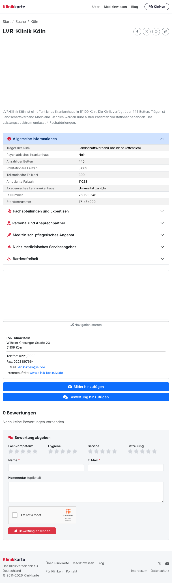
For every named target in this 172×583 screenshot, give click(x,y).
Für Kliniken (156, 6)
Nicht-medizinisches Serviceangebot (41, 247)
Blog (134, 7)
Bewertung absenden (32, 531)
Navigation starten (86, 325)
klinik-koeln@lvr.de (31, 367)
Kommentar (24, 477)
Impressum (139, 570)
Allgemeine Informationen (32, 139)
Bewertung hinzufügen (86, 397)
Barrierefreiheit (22, 258)
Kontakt (71, 571)
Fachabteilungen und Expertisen (38, 211)
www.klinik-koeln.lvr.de (46, 373)
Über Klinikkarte (57, 563)
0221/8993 (27, 356)
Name (14, 460)
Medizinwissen (115, 7)
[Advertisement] (86, 72)
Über (95, 7)
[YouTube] (167, 563)
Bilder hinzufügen (86, 386)
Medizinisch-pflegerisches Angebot (40, 235)
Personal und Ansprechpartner (36, 223)
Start (7, 21)
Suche (20, 21)
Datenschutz (160, 570)
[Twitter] (160, 563)
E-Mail (94, 460)
